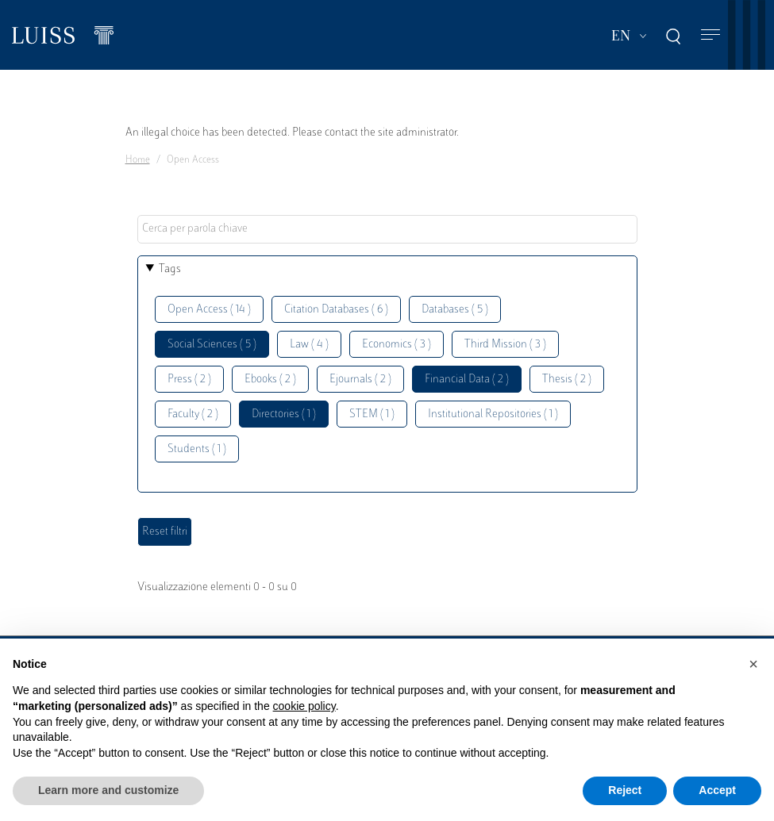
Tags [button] (170, 269)
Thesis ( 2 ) (566, 380)
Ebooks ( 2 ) (270, 380)
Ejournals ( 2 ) (360, 380)
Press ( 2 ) (189, 380)
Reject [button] (624, 790)
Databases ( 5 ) (455, 310)
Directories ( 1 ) (284, 414)
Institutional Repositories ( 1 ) (493, 414)
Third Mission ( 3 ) (505, 345)
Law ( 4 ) (309, 345)
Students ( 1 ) (197, 449)
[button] (753, 664)
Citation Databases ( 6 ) (336, 310)
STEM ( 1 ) (372, 414)
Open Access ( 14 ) (209, 310)
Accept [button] (717, 790)
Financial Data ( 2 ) (467, 380)
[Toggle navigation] (710, 35)
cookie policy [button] (304, 706)
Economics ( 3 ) (396, 345)
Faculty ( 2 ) (193, 414)
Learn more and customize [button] (108, 790)
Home (137, 160)
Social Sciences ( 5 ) (212, 345)
